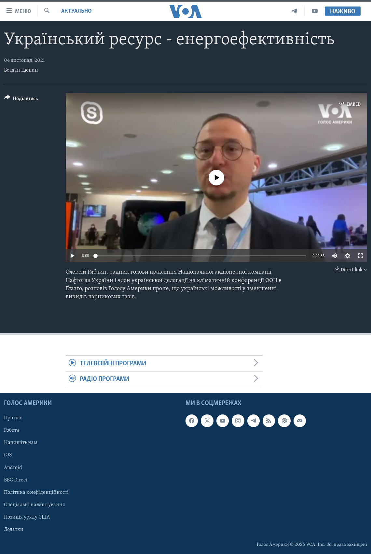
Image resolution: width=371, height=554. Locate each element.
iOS (8, 455)
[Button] (21, 99)
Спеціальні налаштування (34, 504)
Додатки (13, 529)
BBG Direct (15, 479)
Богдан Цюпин (21, 70)
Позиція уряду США (27, 517)
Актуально (76, 11)
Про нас (13, 418)
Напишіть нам (20, 442)
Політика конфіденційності (36, 492)
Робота (11, 430)
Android (13, 467)
